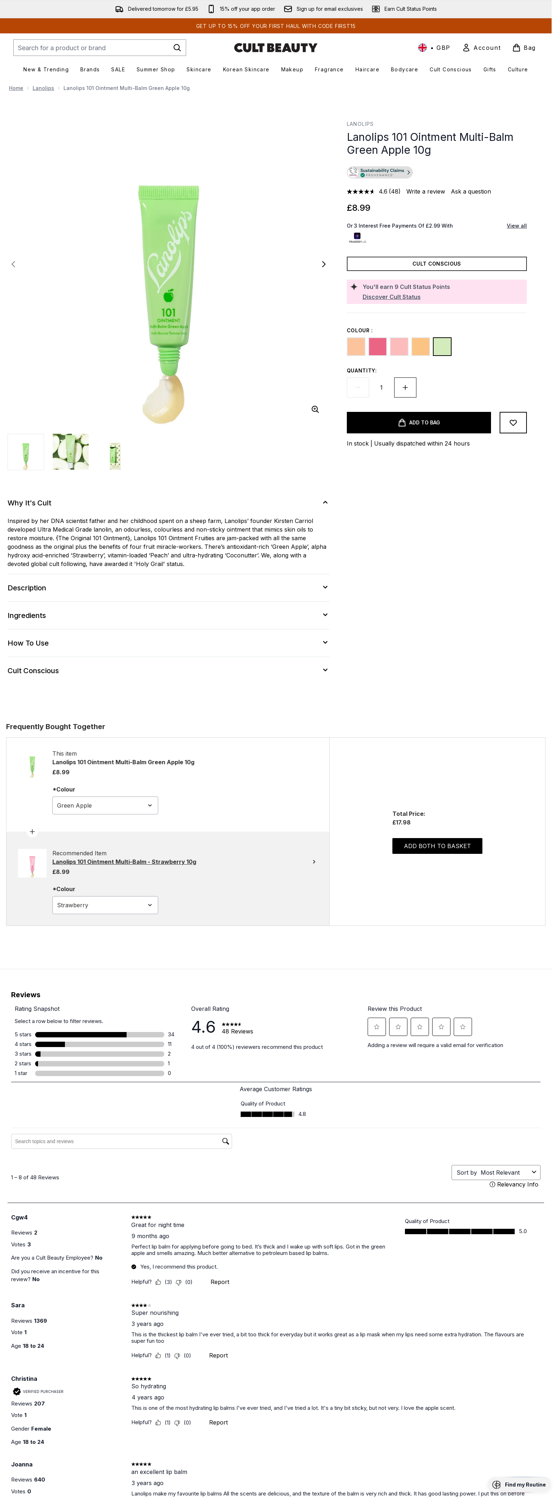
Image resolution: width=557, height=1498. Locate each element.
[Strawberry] (399, 346)
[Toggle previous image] (13, 264)
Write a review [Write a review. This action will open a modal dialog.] (425, 191)
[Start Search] (177, 48)
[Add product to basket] (419, 422)
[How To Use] (169, 643)
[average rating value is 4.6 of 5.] (368, 191)
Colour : (360, 330)
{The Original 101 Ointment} (93, 538)
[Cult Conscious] (169, 670)
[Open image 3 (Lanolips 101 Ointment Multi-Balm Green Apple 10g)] (115, 452)
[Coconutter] (420, 346)
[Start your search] (100, 48)
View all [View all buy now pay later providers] (517, 226)
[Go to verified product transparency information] (380, 172)
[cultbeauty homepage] (276, 48)
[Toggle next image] (324, 264)
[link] (481, 48)
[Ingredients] (169, 615)
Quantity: (362, 370)
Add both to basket (437, 846)
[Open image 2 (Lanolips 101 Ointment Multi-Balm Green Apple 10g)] (71, 452)
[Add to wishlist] (513, 422)
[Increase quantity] (405, 387)
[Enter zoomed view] (315, 409)
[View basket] (524, 48)
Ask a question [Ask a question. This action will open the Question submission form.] (471, 191)
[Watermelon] (377, 346)
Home (16, 88)
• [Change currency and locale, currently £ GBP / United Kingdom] (434, 47)
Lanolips (43, 88)
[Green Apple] (442, 346)
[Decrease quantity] (358, 387)
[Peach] (356, 346)
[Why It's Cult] (169, 503)
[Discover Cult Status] (443, 297)
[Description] (169, 587)
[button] (437, 173)
